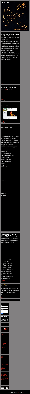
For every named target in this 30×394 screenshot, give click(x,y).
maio (3, 345)
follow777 (18, 392)
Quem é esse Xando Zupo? (4, 317)
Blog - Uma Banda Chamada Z (4, 375)
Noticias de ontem (3, 368)
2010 (2, 352)
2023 (2, 335)
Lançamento (6, 281)
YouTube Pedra (2, 380)
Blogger (22, 392)
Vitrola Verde (5, 89)
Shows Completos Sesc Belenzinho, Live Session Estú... (4, 343)
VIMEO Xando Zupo (3, 379)
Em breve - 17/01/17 (4, 285)
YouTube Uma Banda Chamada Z (4, 378)
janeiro (3, 347)
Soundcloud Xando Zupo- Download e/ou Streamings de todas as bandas (4, 384)
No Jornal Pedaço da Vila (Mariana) (7, 104)
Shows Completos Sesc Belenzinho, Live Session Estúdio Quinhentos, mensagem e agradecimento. (10, 35)
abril (2, 346)
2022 (2, 336)
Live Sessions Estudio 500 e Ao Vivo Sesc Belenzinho (13, 281)
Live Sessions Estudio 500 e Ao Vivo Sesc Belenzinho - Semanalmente (8, 235)
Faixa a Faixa (4, 230)
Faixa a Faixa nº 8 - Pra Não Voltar (7, 126)
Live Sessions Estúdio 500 (14, 190)
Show (1, 369)
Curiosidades (2, 358)
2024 (2, 334)
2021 (2, 337)
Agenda (2, 356)
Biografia (2, 357)
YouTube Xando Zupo (3, 374)
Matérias (3, 100)
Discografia (4, 281)
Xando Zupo (5, 2)
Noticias (5, 100)
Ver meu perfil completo (5, 329)
